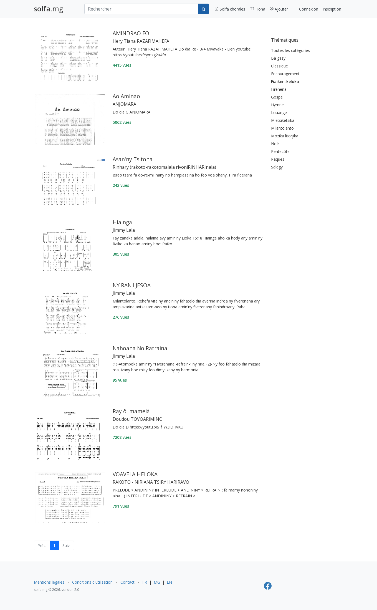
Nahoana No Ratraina (140, 348)
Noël (275, 143)
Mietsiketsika (282, 120)
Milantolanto (282, 128)
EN (169, 582)
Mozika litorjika (284, 135)
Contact (127, 582)
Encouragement (285, 73)
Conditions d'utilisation (92, 582)
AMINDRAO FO (131, 33)
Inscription (332, 9)
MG (157, 582)
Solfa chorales (229, 9)
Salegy (277, 167)
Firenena (279, 89)
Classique (279, 66)
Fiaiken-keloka (285, 81)
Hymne (277, 104)
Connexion (308, 9)
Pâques (277, 159)
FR (144, 582)
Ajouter (279, 9)
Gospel (277, 97)
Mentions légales (49, 582)
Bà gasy (278, 58)
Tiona (257, 9)
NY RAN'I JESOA (132, 285)
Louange (279, 112)
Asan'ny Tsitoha (133, 159)
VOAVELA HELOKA (135, 474)
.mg (48, 9)
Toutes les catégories (290, 50)
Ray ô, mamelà (131, 411)
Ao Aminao (126, 96)
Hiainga (122, 222)
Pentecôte (280, 151)
